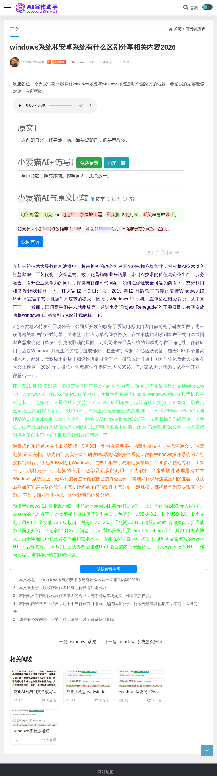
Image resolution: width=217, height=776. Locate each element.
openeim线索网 (44, 62)
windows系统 (83, 642)
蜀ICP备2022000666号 (108, 767)
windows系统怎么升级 (140, 642)
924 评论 (105, 62)
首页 (178, 29)
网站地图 (106, 744)
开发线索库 (196, 29)
